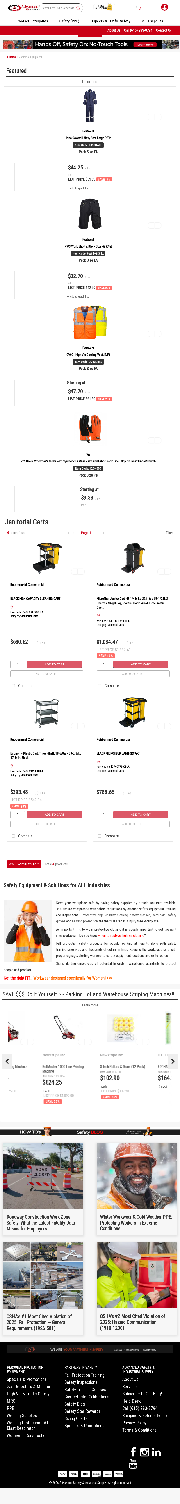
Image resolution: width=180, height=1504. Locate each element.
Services (130, 1386)
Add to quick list (47, 673)
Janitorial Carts (29, 616)
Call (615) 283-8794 (138, 30)
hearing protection (85, 921)
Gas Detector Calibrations (86, 1396)
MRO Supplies (152, 21)
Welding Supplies (22, 1415)
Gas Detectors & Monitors (29, 1386)
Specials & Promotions (27, 1379)
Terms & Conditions (139, 1430)
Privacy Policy (134, 1422)
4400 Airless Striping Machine (96, 1067)
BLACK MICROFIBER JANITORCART (118, 753)
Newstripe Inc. (30, 1055)
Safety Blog (74, 1404)
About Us (113, 30)
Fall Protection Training (84, 1375)
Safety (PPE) (69, 21)
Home (11, 57)
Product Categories (32, 21)
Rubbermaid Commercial (27, 585)
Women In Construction (27, 1435)
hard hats (159, 915)
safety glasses (140, 915)
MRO (11, 1401)
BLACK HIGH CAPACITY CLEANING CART (35, 599)
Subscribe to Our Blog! (142, 1394)
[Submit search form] (78, 8)
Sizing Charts (75, 1418)
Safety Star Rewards (82, 1411)
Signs (60, 963)
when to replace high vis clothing (121, 935)
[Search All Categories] (61, 7)
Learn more (90, 1005)
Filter (169, 533)
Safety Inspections (80, 1382)
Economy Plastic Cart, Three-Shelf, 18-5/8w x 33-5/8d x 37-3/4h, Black (45, 756)
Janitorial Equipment (30, 57)
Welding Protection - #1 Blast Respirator (27, 1425)
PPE (10, 1408)
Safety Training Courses (85, 1389)
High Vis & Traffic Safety (110, 21)
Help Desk (131, 1401)
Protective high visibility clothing (105, 915)
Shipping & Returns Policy (144, 1415)
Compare (21, 686)
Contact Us (164, 30)
